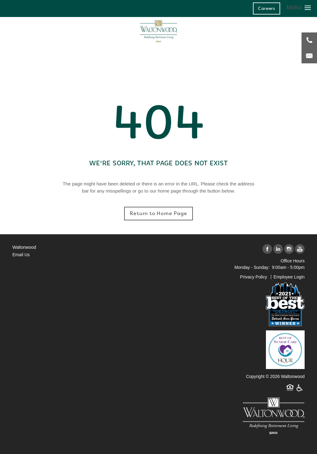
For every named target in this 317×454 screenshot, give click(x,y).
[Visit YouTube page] (300, 249)
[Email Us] (309, 55)
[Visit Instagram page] (289, 249)
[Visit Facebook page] (267, 249)
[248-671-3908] (309, 40)
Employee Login (289, 276)
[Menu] (298, 7)
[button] (266, 8)
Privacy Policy (253, 276)
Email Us (21, 254)
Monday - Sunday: (252, 267)
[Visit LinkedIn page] (278, 249)
